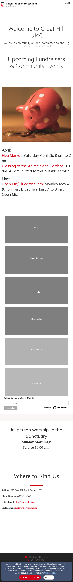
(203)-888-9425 (38, 560)
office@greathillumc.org (26, 502)
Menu (67, 3)
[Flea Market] (12, 156)
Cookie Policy (50, 573)
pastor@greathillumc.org (26, 508)
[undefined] (36, 231)
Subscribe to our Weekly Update (19, 398)
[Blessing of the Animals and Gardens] (33, 167)
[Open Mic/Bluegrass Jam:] (23, 185)
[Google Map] (36, 529)
